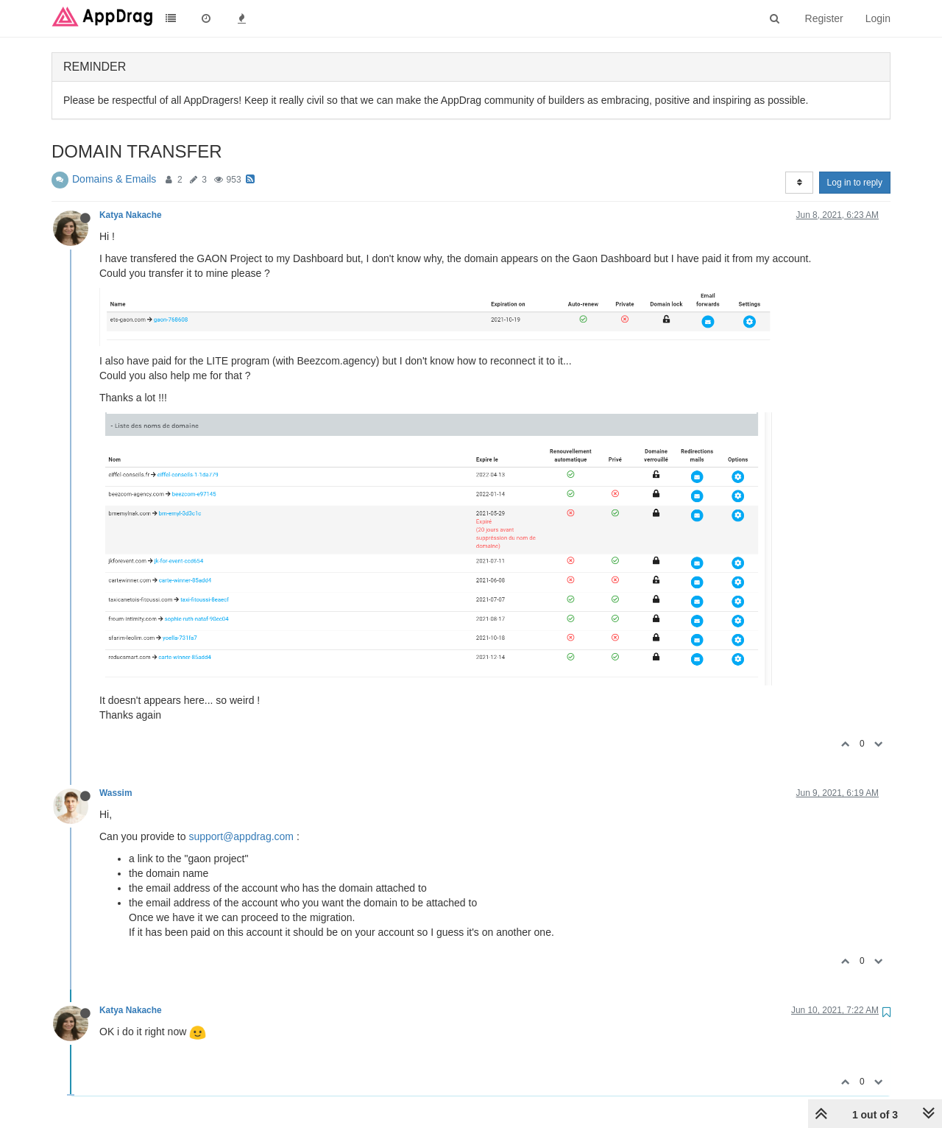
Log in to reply (854, 182)
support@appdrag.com (241, 836)
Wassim (115, 793)
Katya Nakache (130, 215)
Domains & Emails (114, 179)
